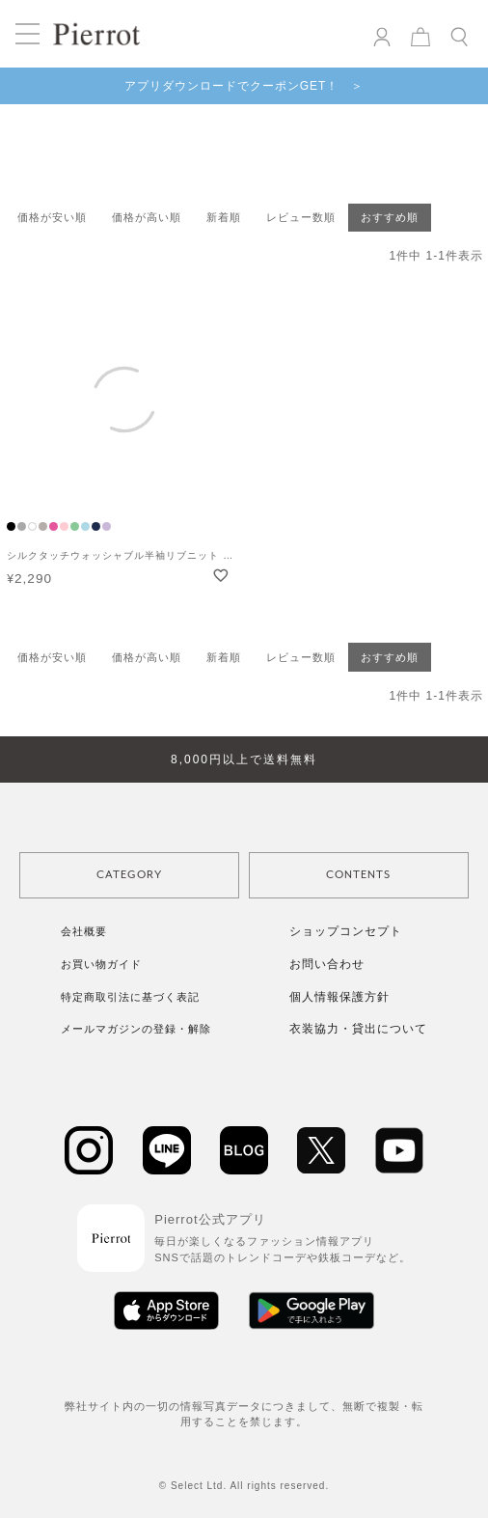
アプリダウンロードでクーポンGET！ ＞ (244, 86)
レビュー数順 (301, 217)
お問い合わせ (327, 964)
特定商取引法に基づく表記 (130, 997)
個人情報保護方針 (339, 997)
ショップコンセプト (345, 931)
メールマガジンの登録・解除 (136, 1029)
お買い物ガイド (101, 964)
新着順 (223, 217)
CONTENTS (358, 875)
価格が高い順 (146, 217)
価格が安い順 (52, 217)
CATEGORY (129, 875)
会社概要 (84, 931)
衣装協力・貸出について (358, 1028)
